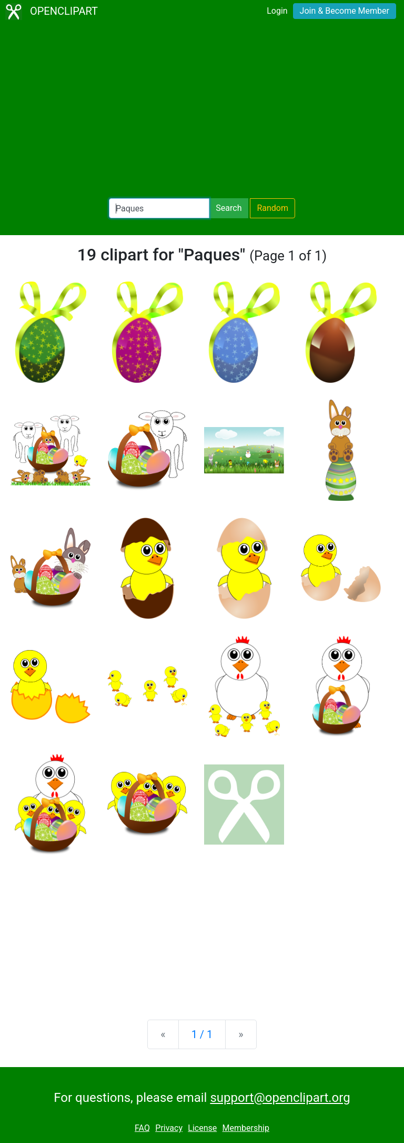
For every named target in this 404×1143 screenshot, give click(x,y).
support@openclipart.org (280, 1097)
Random (272, 208)
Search (228, 208)
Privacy (169, 1128)
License (202, 1128)
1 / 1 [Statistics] (202, 1034)
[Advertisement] (202, 111)
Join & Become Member (344, 11)
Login (277, 11)
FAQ (142, 1128)
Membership (246, 1128)
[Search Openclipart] (159, 208)
